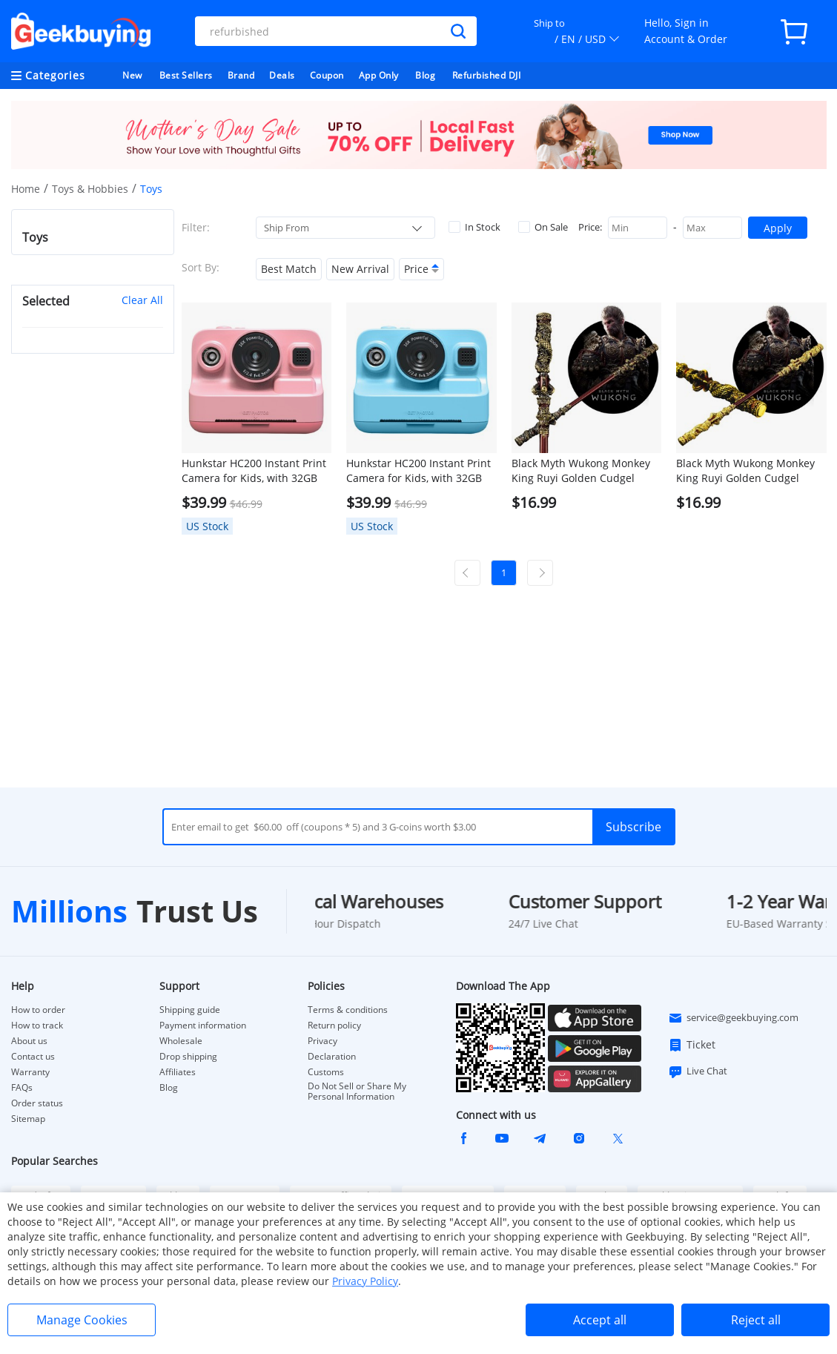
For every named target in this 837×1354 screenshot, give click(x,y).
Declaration (332, 1056)
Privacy (322, 1041)
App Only (379, 75)
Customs (326, 1072)
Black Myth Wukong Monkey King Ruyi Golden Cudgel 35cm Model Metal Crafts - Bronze (581, 471)
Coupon (327, 75)
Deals (282, 75)
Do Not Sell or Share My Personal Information (357, 1091)
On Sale (543, 227)
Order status (37, 1103)
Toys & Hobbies (90, 189)
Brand (241, 75)
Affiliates (177, 1072)
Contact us (33, 1056)
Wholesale (180, 1041)
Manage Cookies (82, 1320)
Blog (425, 75)
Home (25, 189)
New (132, 75)
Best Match (289, 269)
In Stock (474, 227)
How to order (38, 1010)
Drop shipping (188, 1056)
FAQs (22, 1088)
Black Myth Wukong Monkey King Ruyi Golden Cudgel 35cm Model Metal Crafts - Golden (745, 471)
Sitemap (28, 1118)
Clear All (142, 300)
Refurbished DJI (486, 75)
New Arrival (360, 269)
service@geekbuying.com (733, 1018)
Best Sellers (186, 75)
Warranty (30, 1072)
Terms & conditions (348, 1010)
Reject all (756, 1320)
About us (29, 1041)
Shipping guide (189, 1010)
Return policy (334, 1025)
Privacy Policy (365, 1281)
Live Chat (697, 1071)
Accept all (599, 1320)
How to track (37, 1025)
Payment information (202, 1025)
